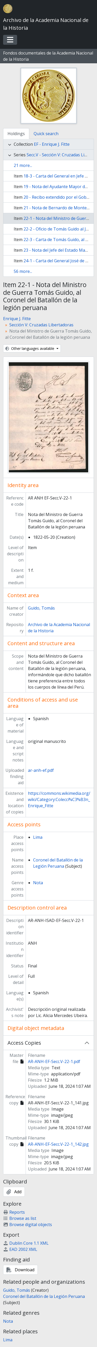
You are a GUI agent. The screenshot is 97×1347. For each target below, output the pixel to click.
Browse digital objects (27, 1224)
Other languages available (30, 348)
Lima (37, 837)
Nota (38, 883)
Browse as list (19, 1218)
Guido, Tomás (41, 608)
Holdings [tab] (16, 133)
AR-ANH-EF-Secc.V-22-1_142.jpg (58, 1144)
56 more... (23, 271)
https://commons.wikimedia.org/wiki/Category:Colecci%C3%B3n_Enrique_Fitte (59, 799)
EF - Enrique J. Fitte (52, 144)
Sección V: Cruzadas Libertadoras (41, 325)
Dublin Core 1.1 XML (26, 1243)
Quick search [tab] (46, 133)
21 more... (23, 165)
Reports (14, 1212)
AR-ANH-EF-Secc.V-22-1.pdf (54, 1061)
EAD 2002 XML (20, 1249)
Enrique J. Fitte (17, 318)
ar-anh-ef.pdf (41, 770)
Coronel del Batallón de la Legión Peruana (44, 1296)
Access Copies (24, 1042)
